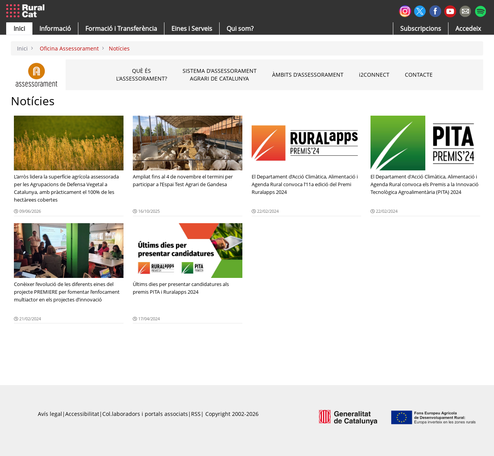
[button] (19, 28)
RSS (196, 413)
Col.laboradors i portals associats (145, 413)
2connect (374, 75)
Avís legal (50, 413)
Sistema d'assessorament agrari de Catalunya (220, 74)
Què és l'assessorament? (141, 74)
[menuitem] (121, 28)
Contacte (419, 74)
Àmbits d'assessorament (307, 74)
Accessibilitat (82, 413)
